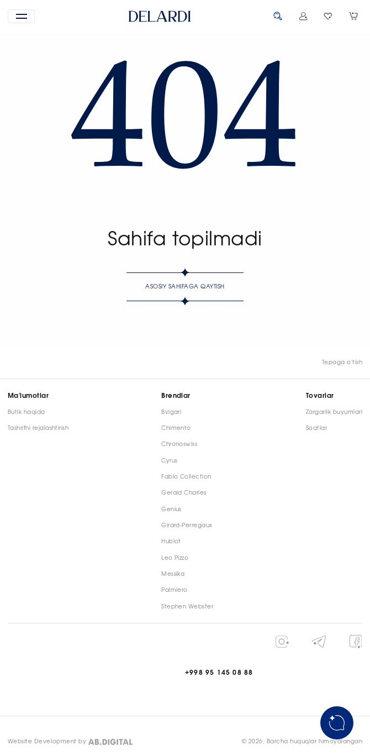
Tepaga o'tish (342, 362)
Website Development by (47, 741)
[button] (21, 16)
